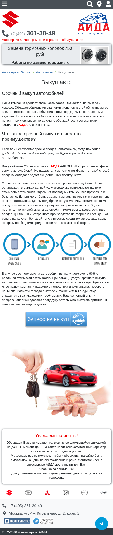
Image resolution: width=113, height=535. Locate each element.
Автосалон (44, 72)
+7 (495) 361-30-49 (25, 506)
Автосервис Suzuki (16, 72)
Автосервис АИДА (34, 532)
